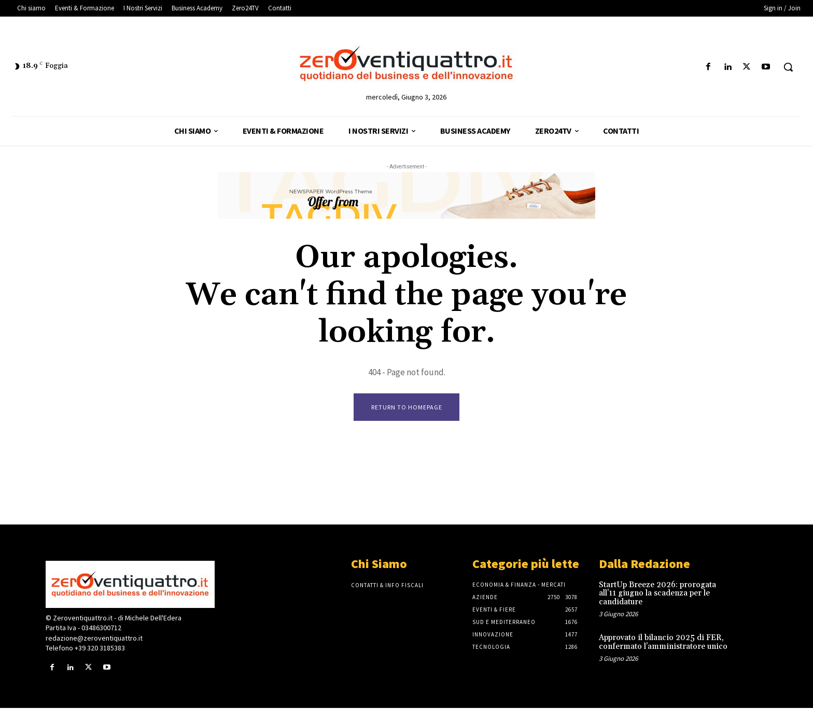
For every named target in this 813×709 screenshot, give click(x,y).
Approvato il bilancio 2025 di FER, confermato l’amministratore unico (663, 643)
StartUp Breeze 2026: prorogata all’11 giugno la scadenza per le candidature (657, 594)
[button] (788, 66)
